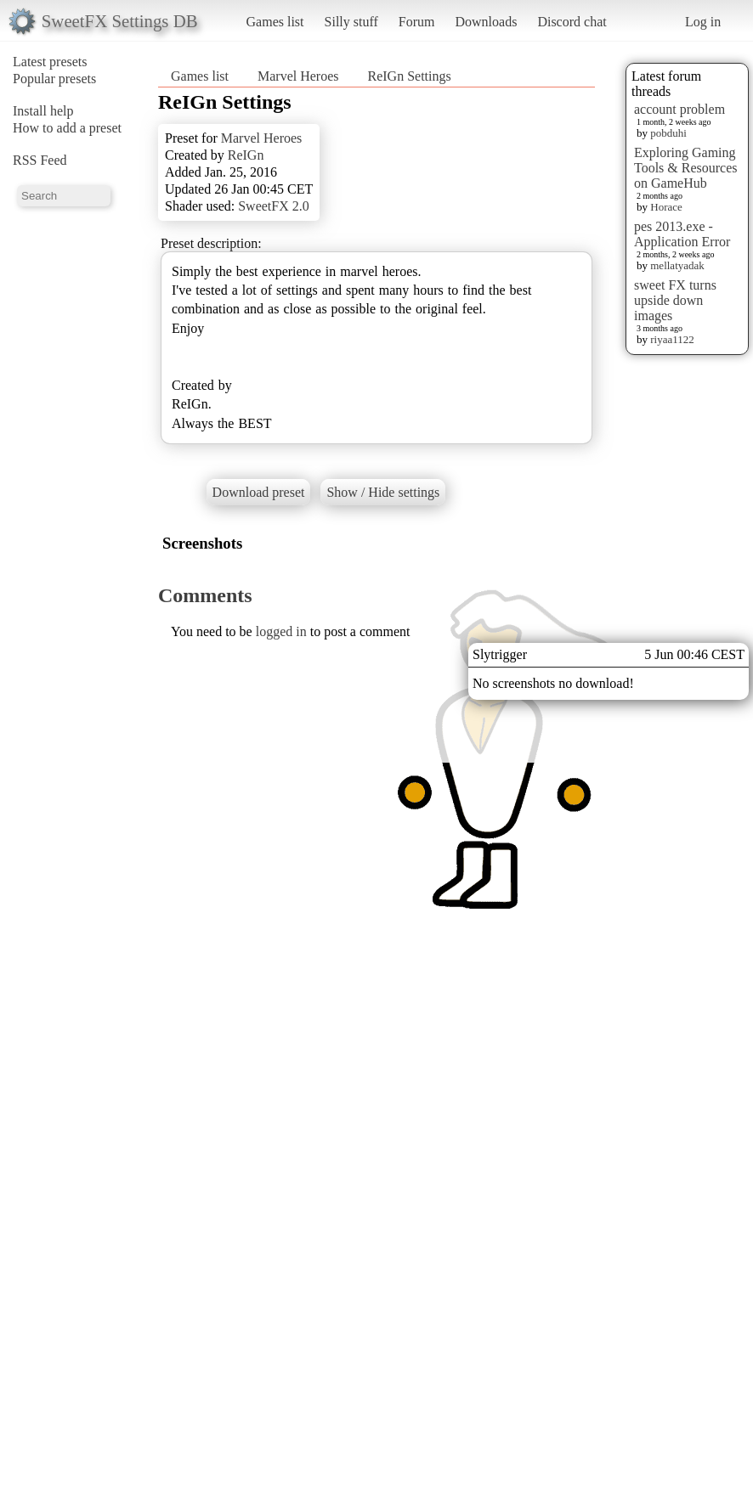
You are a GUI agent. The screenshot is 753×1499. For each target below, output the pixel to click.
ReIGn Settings (409, 76)
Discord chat (571, 21)
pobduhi (668, 133)
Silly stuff (351, 21)
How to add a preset (67, 128)
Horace (666, 206)
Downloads (486, 21)
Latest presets (50, 61)
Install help (43, 111)
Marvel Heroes (298, 76)
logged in (281, 631)
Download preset (258, 492)
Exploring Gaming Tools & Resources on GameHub (686, 167)
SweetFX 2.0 (273, 206)
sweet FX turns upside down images (675, 300)
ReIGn (246, 155)
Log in (703, 21)
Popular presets (54, 78)
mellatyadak (677, 265)
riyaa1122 (672, 339)
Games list (275, 21)
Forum (417, 21)
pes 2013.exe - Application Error (682, 234)
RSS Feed (40, 160)
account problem (679, 109)
